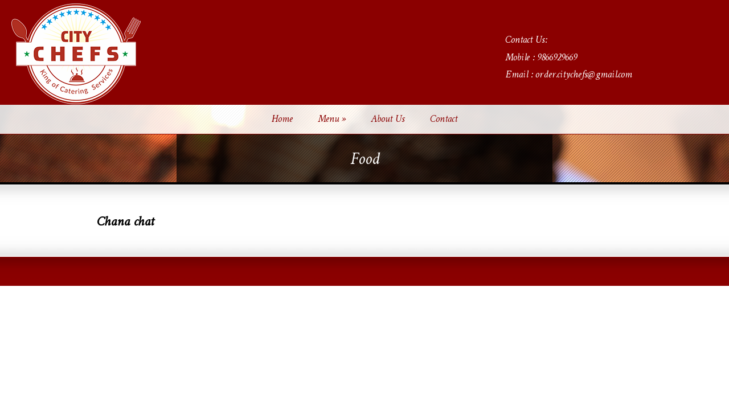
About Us (388, 119)
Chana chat (125, 222)
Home (282, 119)
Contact (443, 119)
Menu (332, 119)
